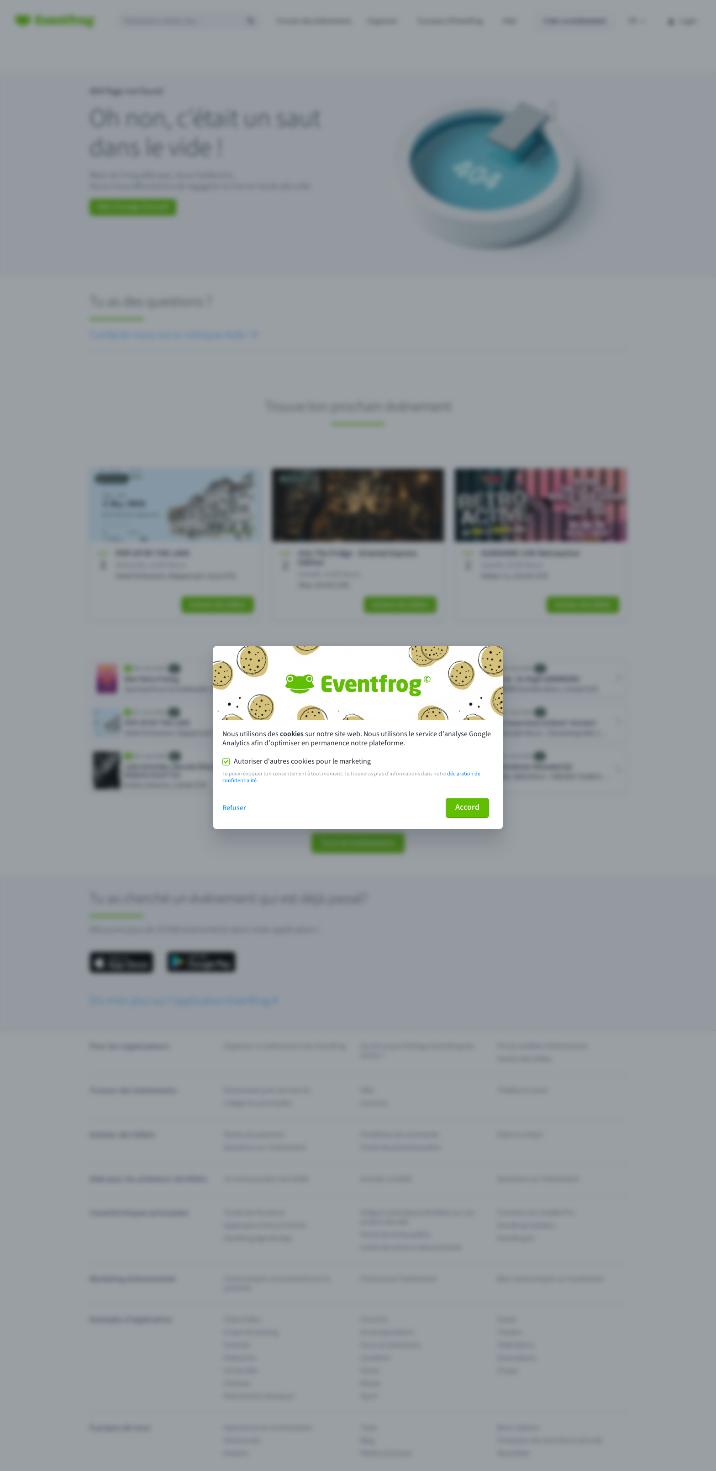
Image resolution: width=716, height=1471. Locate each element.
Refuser (234, 807)
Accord (467, 807)
